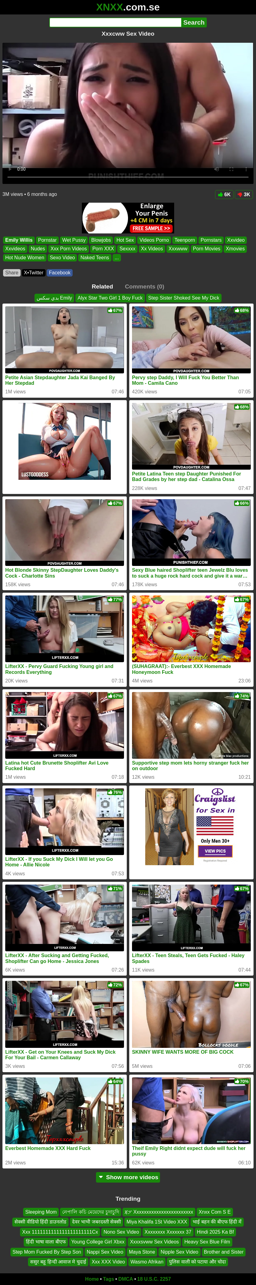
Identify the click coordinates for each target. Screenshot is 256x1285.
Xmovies (235, 249)
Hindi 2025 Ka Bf (215, 1232)
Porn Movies (206, 249)
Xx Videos (152, 249)
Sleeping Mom (41, 1212)
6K (224, 194)
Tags (108, 1279)
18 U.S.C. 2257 (154, 1279)
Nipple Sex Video (179, 1252)
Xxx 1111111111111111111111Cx (60, 1232)
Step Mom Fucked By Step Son (47, 1252)
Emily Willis (19, 240)
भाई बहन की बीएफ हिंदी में (217, 1221)
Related (102, 286)
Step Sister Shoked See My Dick (183, 297)
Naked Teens (94, 257)
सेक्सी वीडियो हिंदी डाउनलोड (40, 1221)
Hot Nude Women (24, 257)
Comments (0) (144, 286)
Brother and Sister (224, 1252)
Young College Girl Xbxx (98, 1241)
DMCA (125, 1279)
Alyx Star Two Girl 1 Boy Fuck (110, 297)
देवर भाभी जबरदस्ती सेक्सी (96, 1221)
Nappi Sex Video (105, 1252)
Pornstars (211, 240)
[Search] (115, 22)
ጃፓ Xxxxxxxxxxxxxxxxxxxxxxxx (159, 1212)
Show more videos (128, 1177)
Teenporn (184, 240)
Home (92, 1279)
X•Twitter (33, 272)
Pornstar (47, 240)
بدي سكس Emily (54, 297)
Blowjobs (101, 240)
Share (11, 272)
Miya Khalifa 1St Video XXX (156, 1221)
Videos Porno (154, 240)
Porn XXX (103, 249)
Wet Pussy (74, 240)
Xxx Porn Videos (68, 249)
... (117, 257)
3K (244, 194)
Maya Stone (142, 1252)
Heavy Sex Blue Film (207, 1241)
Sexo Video (62, 257)
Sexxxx (127, 249)
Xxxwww (178, 249)
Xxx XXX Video (108, 1261)
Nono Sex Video (121, 1232)
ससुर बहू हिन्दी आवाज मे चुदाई (58, 1261)
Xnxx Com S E (215, 1212)
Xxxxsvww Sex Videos (154, 1241)
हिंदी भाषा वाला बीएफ (46, 1241)
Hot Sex (125, 240)
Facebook (59, 272)
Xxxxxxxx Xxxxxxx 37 (168, 1232)
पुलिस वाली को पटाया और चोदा (197, 1261)
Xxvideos (15, 249)
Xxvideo (236, 240)
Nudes (38, 249)
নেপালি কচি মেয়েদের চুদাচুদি (90, 1212)
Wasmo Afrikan (146, 1261)
